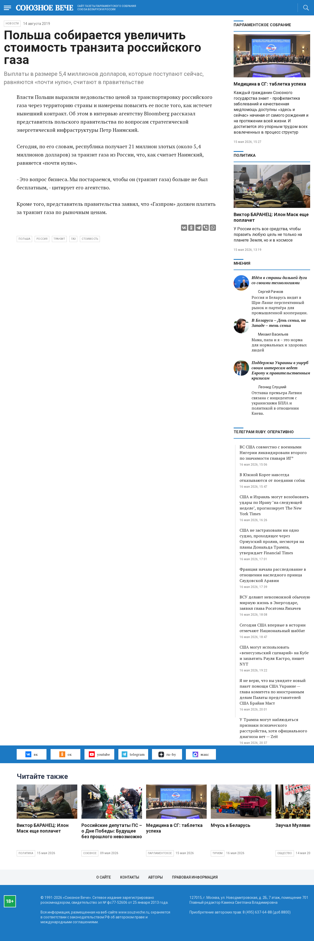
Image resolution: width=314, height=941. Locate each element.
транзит (59, 238)
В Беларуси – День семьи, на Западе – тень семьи (279, 323)
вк (31, 754)
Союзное (90, 853)
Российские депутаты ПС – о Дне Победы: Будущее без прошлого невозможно (111, 831)
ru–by (167, 754)
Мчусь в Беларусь (230, 825)
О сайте (103, 877)
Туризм (218, 853)
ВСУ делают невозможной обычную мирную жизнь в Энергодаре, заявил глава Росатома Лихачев (275, 602)
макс (201, 754)
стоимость (90, 238)
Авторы (155, 877)
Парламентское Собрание (262, 25)
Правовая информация (195, 877)
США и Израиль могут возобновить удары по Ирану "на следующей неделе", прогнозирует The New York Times (274, 505)
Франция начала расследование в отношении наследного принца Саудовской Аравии (273, 574)
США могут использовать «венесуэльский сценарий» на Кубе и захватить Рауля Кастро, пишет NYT (274, 655)
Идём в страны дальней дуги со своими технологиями (279, 280)
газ (73, 238)
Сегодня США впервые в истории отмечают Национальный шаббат (273, 627)
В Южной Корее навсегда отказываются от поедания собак (272, 477)
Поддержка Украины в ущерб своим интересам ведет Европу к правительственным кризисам (281, 370)
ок (65, 754)
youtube (99, 754)
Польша (24, 238)
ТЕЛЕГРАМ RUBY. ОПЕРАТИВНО (264, 432)
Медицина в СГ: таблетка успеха (270, 84)
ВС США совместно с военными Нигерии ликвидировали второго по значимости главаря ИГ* (273, 452)
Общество (284, 853)
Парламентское (160, 853)
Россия (41, 238)
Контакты (129, 877)
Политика (245, 155)
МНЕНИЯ (242, 263)
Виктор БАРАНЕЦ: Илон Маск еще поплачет (43, 828)
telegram (133, 754)
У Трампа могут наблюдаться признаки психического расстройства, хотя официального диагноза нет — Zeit (273, 728)
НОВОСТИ (12, 23)
